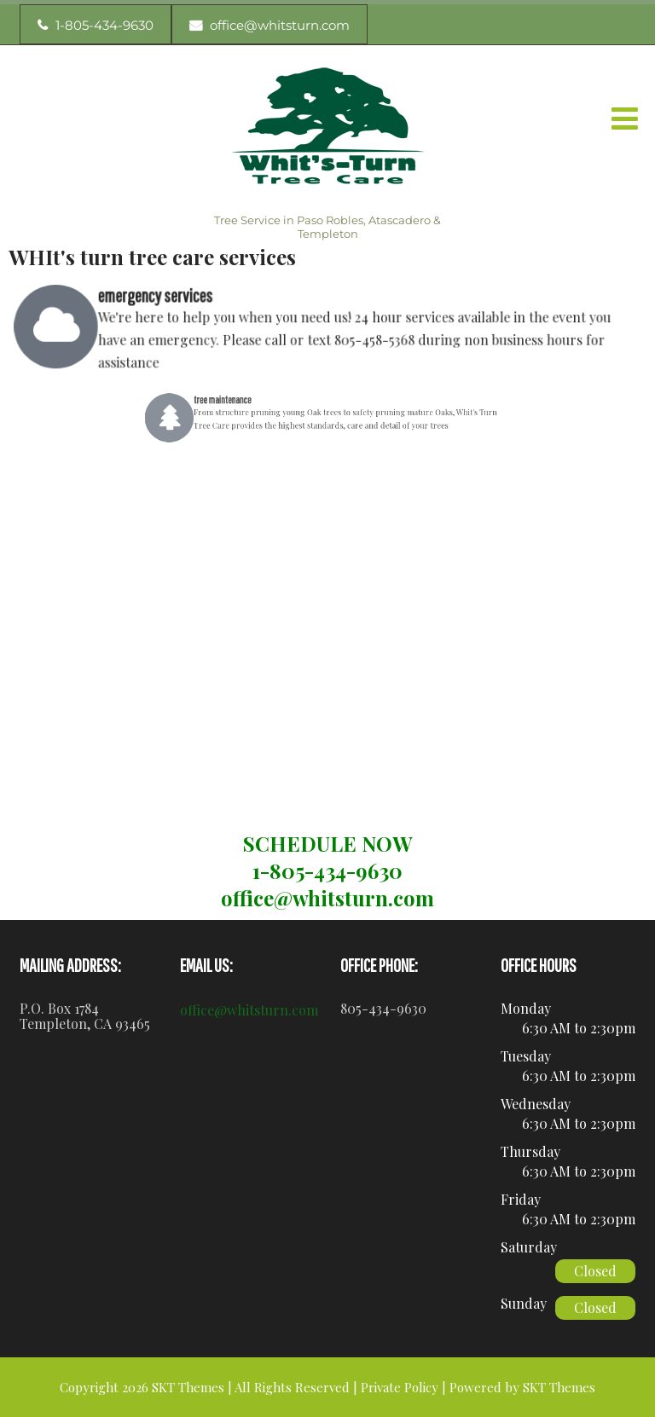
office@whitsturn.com (249, 1010)
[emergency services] (67, 326)
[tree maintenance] (208, 417)
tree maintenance (248, 403)
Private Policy (399, 1387)
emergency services (162, 296)
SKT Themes (559, 1387)
